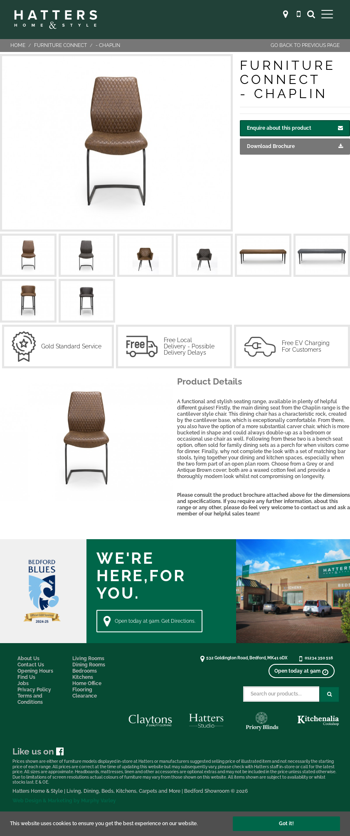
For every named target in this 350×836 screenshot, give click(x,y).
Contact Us (30, 665)
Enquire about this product (295, 128)
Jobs (23, 683)
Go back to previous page (305, 45)
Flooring (82, 690)
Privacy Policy (34, 690)
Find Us (26, 677)
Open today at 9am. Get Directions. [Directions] (149, 621)
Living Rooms (88, 658)
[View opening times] (301, 671)
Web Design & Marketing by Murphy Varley (64, 801)
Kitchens (82, 677)
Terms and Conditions (30, 699)
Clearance (84, 696)
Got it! (286, 823)
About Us (28, 658)
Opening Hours (35, 671)
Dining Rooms (88, 665)
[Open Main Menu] (327, 14)
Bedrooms (84, 671)
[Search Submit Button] (329, 694)
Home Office (86, 683)
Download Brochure (295, 146)
